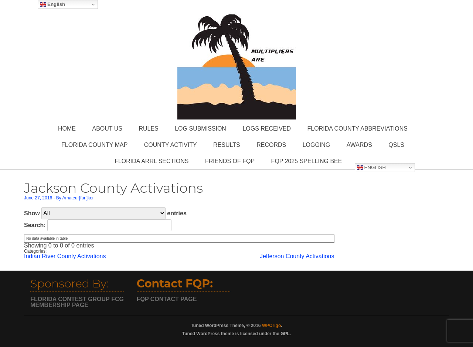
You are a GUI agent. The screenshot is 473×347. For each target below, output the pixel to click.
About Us (107, 128)
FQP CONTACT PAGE (167, 299)
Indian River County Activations (65, 256)
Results (226, 145)
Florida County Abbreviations (357, 128)
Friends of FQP (230, 161)
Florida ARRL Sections (151, 161)
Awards (359, 145)
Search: (97, 225)
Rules (148, 128)
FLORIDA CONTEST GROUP (70, 299)
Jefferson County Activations (297, 256)
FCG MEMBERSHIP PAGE (77, 302)
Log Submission (200, 128)
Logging (316, 145)
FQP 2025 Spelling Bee (306, 161)
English (371, 168)
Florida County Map (94, 145)
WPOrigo (271, 325)
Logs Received (266, 128)
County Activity (170, 145)
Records (271, 145)
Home (67, 128)
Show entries (105, 213)
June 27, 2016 (38, 198)
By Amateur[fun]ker (75, 198)
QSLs (396, 145)
